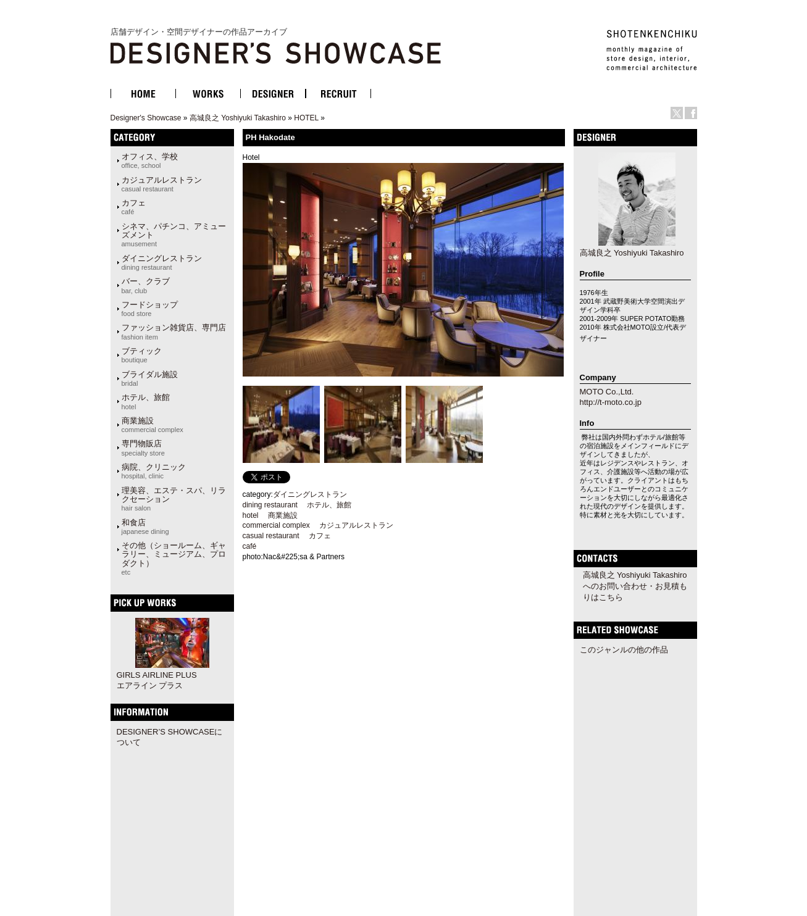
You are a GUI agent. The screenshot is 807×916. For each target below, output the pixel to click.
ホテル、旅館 (146, 401)
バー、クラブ (146, 285)
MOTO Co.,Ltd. (607, 391)
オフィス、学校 (150, 160)
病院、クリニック (154, 471)
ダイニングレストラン (162, 262)
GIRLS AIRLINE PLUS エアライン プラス (157, 680)
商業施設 (152, 424)
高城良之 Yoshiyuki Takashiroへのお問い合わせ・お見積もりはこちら (635, 586)
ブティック (142, 355)
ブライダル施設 (150, 378)
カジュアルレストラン (162, 184)
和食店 (145, 526)
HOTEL (306, 118)
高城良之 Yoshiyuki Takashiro (238, 118)
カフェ (134, 206)
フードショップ (150, 308)
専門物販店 (143, 447)
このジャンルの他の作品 (624, 649)
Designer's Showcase (146, 118)
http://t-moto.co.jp (611, 402)
